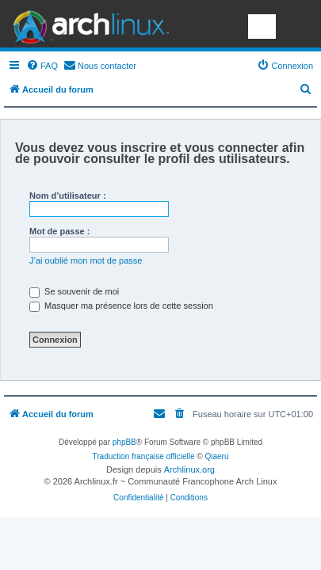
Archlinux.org (189, 469)
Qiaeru (216, 456)
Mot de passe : (59, 231)
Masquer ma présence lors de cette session (121, 305)
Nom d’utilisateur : (67, 195)
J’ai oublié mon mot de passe (85, 260)
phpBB (124, 442)
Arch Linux (87, 24)
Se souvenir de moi (74, 291)
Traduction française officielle (144, 456)
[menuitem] (42, 65)
